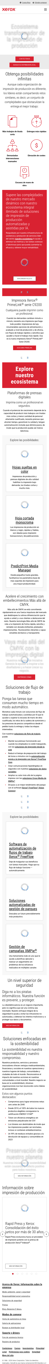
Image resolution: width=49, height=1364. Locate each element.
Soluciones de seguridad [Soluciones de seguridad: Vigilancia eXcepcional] (12, 1300)
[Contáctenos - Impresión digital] (24, 59)
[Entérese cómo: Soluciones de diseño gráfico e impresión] (24, 659)
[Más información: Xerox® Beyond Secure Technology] (12, 1025)
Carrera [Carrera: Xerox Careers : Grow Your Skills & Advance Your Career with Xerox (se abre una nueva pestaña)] (17, 1348)
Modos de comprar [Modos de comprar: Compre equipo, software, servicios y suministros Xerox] (11, 1314)
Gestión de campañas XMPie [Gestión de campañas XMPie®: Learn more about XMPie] (23, 949)
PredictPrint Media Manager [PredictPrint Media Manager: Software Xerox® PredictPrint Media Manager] (24, 568)
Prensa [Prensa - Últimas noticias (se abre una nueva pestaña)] (5, 1305)
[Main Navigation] (45, 9)
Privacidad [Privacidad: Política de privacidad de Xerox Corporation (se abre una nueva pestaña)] (40, 1348)
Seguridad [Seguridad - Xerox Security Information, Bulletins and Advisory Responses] (36, 1352)
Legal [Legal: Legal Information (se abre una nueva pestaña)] (4, 1352)
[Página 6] (36, 1273)
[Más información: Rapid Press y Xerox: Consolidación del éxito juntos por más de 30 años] (24, 1234)
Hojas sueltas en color (24, 469)
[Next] (46, 1234)
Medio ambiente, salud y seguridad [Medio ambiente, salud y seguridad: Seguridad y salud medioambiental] (16, 1292)
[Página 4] (27, 1273)
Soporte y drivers (11, 1332)
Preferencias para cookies (19, 1352)
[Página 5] (31, 1273)
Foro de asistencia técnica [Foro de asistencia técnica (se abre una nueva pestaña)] (12, 1337)
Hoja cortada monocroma (24, 520)
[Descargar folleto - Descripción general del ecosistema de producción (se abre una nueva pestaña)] (24, 278)
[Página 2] (17, 1273)
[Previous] (2, 1234)
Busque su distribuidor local (13, 1328)
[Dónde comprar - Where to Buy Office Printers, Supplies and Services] (40, 2)
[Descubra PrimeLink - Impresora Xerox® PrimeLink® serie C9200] (24, 320)
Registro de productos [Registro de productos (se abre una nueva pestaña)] (11, 1342)
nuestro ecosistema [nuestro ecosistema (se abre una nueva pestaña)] (24, 239)
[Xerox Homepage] (9, 9)
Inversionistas (28, 1348)
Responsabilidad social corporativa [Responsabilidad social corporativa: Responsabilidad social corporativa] (16, 1296)
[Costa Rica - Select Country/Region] (25, 2)
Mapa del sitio (8, 1355)
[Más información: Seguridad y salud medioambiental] (24, 1163)
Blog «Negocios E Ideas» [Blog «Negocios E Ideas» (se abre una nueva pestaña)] (12, 1309)
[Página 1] (12, 1273)
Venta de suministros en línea (14, 1319)
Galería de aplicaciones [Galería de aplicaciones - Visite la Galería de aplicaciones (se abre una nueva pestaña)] (11, 1323)
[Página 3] (22, 1273)
